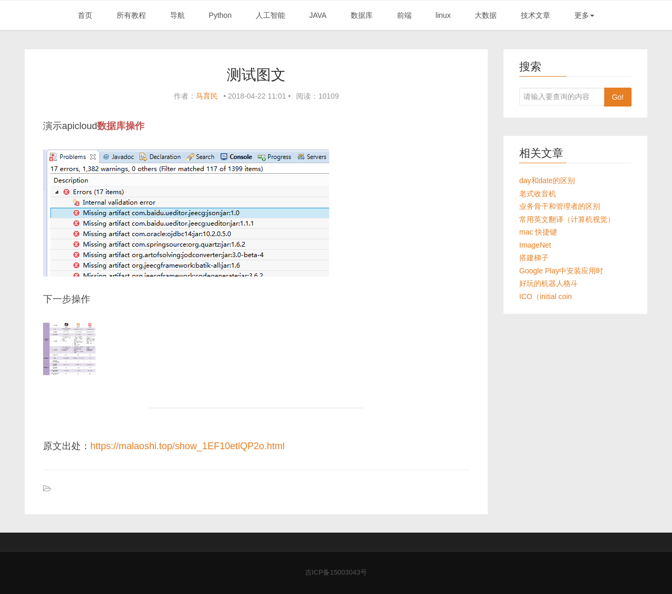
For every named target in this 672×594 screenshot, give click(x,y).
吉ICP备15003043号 (336, 572)
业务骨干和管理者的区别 (559, 206)
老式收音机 (537, 193)
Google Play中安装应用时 (561, 271)
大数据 (486, 15)
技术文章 (535, 15)
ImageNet (535, 245)
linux (443, 15)
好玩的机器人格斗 (548, 283)
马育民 (207, 96)
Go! (618, 97)
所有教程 (131, 15)
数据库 (362, 15)
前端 (404, 15)
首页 (85, 15)
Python (220, 15)
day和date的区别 (547, 180)
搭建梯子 (534, 257)
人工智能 (270, 15)
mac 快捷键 (538, 232)
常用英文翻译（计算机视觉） (567, 219)
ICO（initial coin (545, 296)
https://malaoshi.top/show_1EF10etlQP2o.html (187, 446)
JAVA (318, 15)
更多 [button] (584, 15)
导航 (177, 15)
